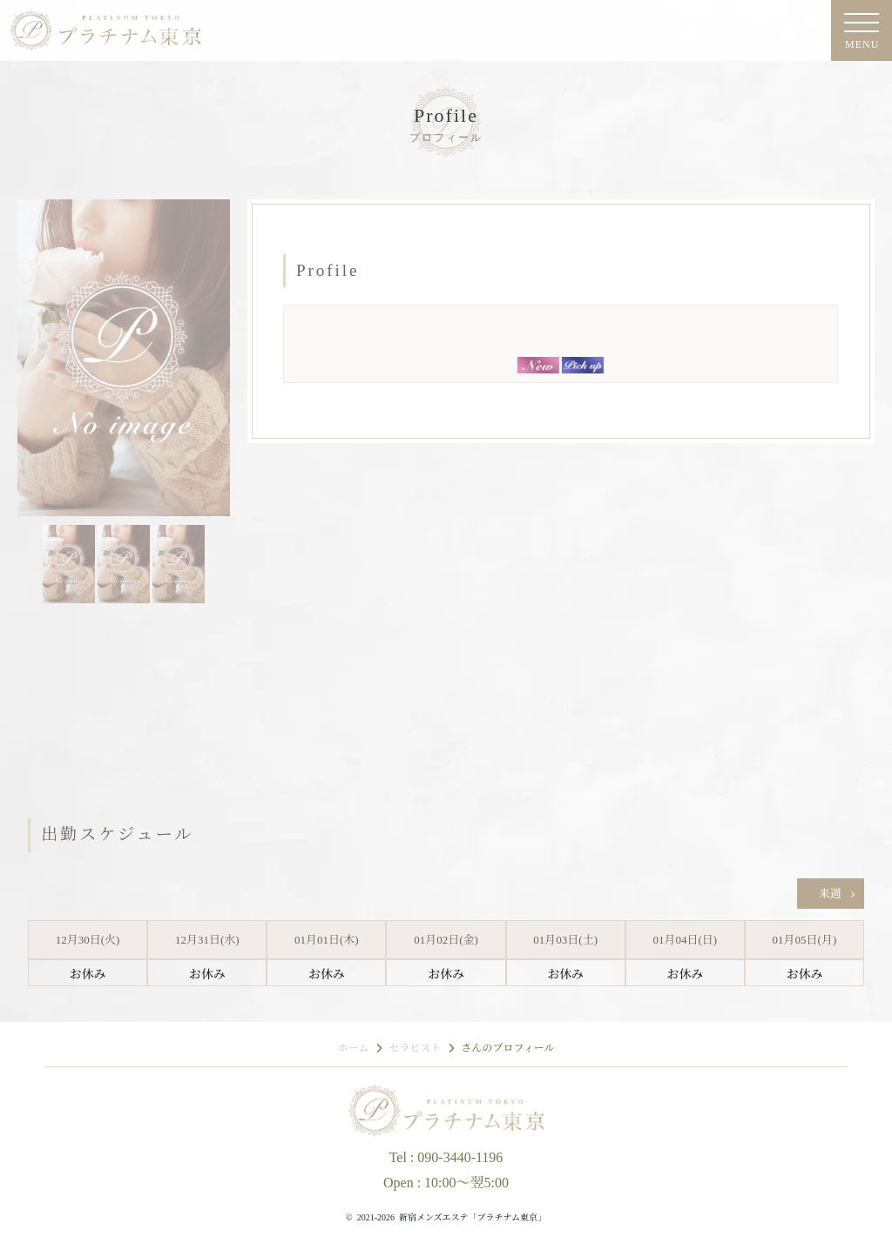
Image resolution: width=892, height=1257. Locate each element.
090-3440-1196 (460, 1157)
